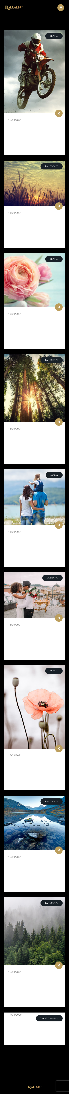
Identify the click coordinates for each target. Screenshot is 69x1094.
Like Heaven (21, 218)
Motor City (21, 125)
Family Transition (29, 537)
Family (54, 475)
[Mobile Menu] (60, 7)
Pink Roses (20, 319)
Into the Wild (24, 434)
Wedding (52, 577)
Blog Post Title (25, 1020)
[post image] (34, 71)
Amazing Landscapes (32, 862)
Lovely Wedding (26, 630)
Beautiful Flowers (29, 760)
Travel (54, 36)
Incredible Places (28, 977)
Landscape (51, 166)
